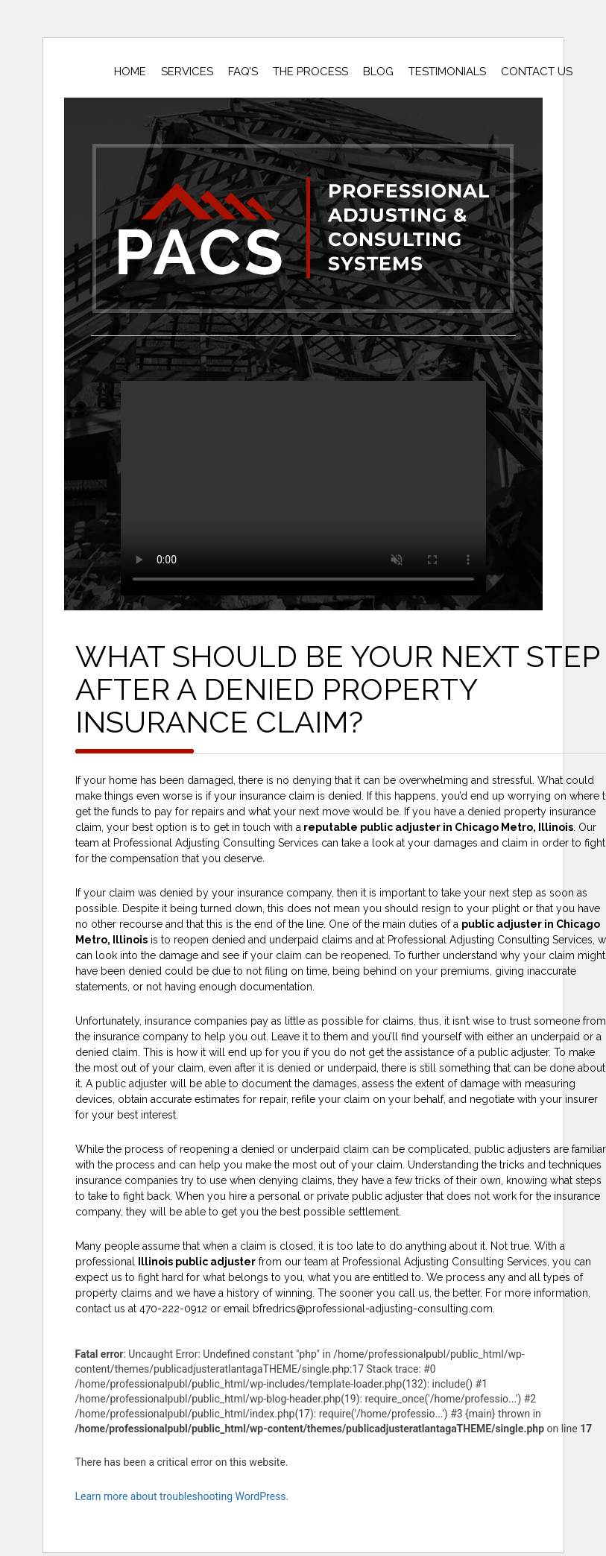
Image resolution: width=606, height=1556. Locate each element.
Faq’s (243, 71)
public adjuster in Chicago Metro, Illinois (466, 827)
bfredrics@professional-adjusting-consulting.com (373, 1309)
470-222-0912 (173, 1309)
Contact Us (536, 71)
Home (130, 71)
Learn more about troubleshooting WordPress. (182, 1496)
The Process (310, 71)
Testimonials (447, 71)
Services (187, 71)
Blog (378, 71)
